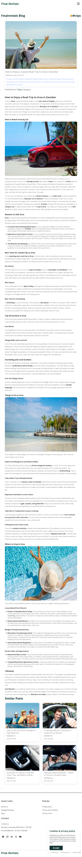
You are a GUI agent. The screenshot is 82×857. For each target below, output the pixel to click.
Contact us (5, 824)
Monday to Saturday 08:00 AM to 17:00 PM (16, 827)
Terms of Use (47, 813)
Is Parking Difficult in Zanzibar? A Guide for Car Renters (57, 731)
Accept (56, 848)
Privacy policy (47, 807)
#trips (76, 15)
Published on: (11, 737)
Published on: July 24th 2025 (14, 75)
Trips (19, 89)
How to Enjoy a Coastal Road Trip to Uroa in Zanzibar (31, 71)
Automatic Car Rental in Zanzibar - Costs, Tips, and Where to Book (21, 774)
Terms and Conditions (50, 810)
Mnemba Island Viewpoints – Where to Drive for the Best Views (59, 774)
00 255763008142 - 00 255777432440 (14, 831)
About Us (4, 807)
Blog (2, 813)
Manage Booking (7, 810)
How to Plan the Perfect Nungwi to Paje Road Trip (21, 731)
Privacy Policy (63, 841)
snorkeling (11, 616)
